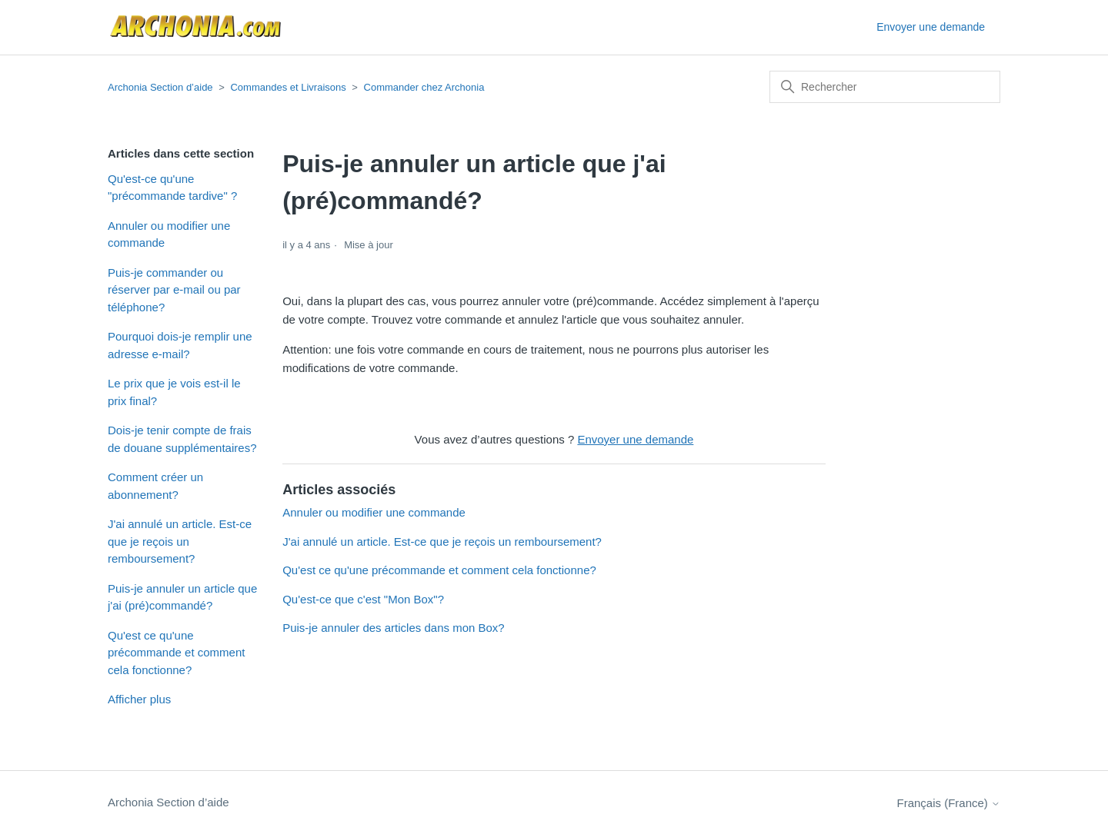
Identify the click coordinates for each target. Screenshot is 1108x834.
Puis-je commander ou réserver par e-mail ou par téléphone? (174, 290)
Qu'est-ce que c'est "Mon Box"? (363, 599)
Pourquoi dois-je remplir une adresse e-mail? (180, 345)
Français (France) (948, 802)
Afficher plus (139, 699)
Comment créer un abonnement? (155, 485)
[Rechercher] (885, 86)
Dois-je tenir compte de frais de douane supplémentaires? (182, 439)
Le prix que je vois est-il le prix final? (174, 392)
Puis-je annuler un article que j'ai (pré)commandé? (182, 597)
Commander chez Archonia (424, 87)
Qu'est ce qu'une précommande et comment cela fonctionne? (176, 652)
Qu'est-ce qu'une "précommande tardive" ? (172, 187)
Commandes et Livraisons (287, 87)
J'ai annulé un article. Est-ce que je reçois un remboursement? (180, 541)
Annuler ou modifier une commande (169, 234)
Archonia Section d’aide (160, 87)
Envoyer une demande (930, 27)
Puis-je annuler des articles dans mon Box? (393, 627)
